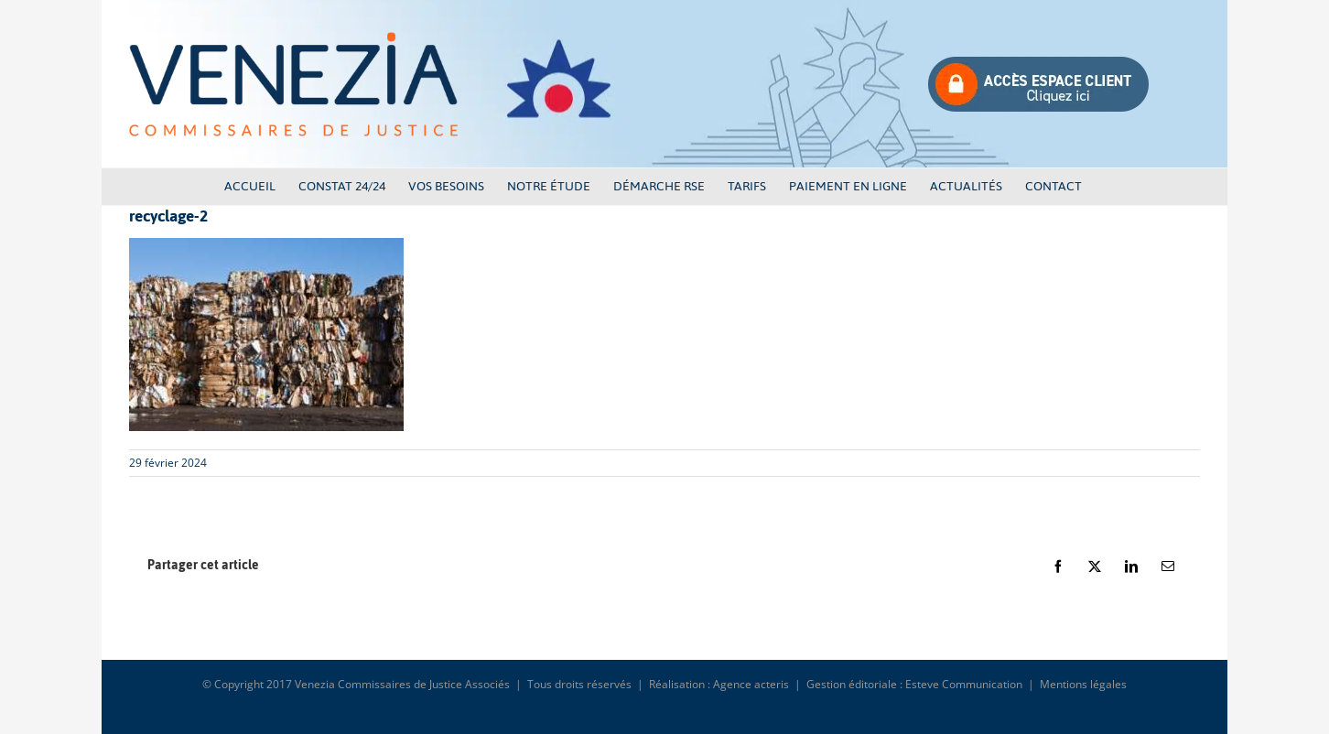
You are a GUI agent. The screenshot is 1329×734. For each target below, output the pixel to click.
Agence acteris (751, 684)
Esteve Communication (963, 684)
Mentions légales (1083, 684)
